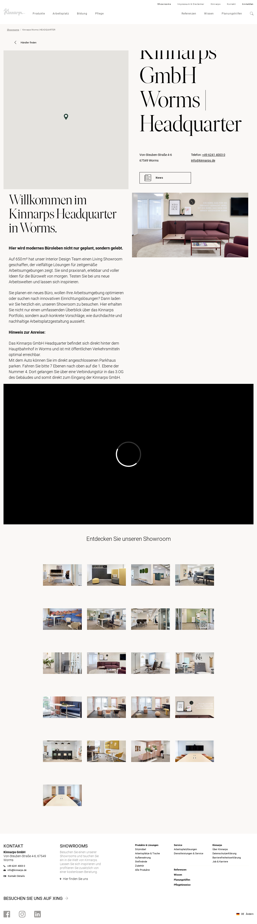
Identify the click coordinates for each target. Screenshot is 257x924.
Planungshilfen (232, 13)
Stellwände (141, 861)
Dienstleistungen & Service (188, 853)
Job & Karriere (220, 861)
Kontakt (231, 4)
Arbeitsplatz (61, 13)
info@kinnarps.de (203, 160)
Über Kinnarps (220, 849)
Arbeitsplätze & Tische (147, 853)
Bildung (82, 13)
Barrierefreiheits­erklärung (226, 857)
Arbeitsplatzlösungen (185, 849)
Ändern (249, 914)
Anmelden (247, 4)
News (154, 177)
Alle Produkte (142, 870)
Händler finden (25, 42)
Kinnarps (216, 4)
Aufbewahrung (143, 857)
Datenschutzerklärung (224, 853)
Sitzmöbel (140, 849)
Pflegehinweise (182, 884)
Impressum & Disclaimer (190, 4)
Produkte (39, 13)
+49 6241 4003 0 (213, 155)
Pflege (99, 13)
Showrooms (164, 4)
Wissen (209, 13)
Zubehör (139, 865)
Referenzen (189, 13)
